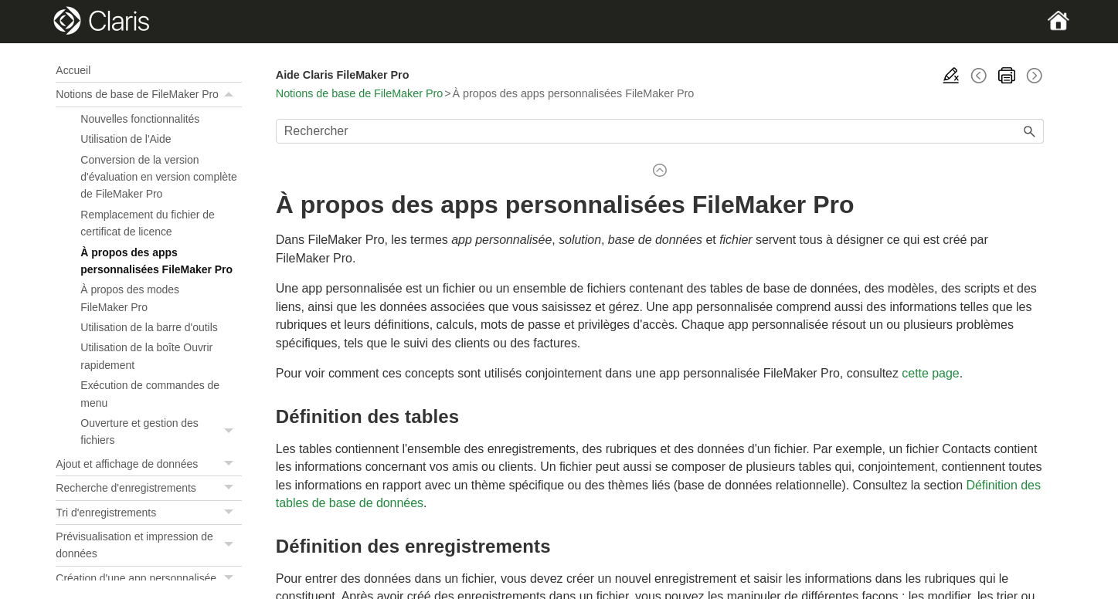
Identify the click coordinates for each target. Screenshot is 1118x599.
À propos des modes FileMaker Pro (129, 298)
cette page (930, 373)
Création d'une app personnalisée (148, 578)
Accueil (73, 70)
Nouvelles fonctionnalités (139, 119)
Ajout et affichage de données (148, 463)
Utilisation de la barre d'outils (148, 327)
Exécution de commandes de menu (149, 393)
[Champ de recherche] (660, 131)
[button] (231, 94)
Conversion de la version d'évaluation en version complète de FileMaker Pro (158, 177)
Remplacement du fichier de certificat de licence (147, 223)
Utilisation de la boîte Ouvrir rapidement (146, 356)
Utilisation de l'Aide (125, 139)
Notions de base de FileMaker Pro (148, 94)
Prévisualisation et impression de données (148, 545)
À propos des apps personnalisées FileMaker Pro (156, 261)
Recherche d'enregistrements (148, 487)
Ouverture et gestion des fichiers (160, 432)
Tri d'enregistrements (148, 512)
